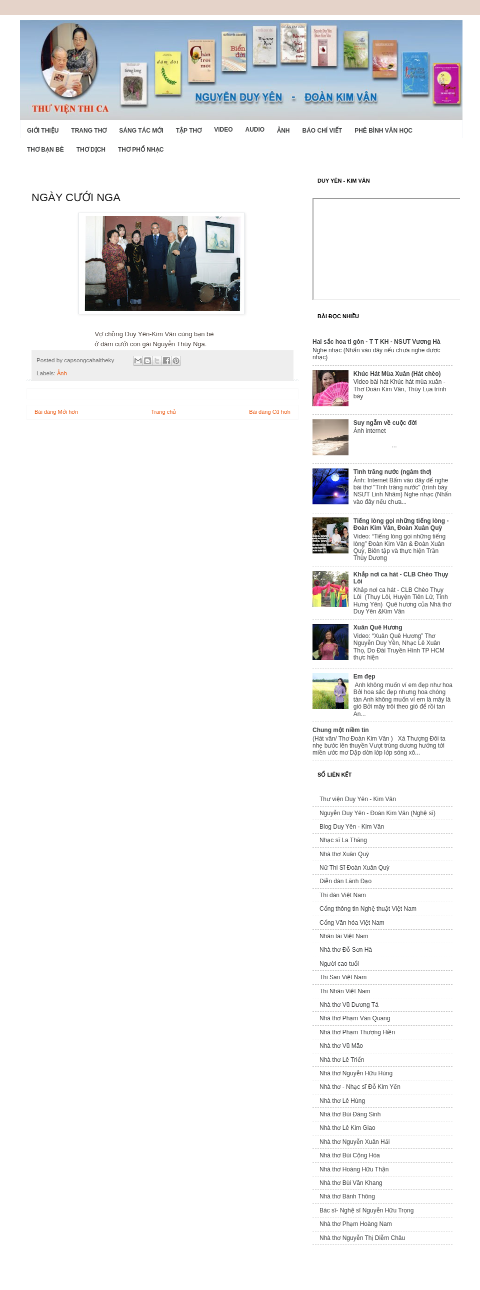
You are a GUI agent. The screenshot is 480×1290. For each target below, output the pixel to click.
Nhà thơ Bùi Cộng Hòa (350, 1155)
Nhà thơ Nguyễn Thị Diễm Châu (362, 1237)
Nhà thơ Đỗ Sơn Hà (346, 949)
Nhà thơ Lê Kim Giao (348, 1127)
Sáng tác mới (141, 130)
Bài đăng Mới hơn (56, 412)
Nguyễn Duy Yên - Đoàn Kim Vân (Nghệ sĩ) (378, 813)
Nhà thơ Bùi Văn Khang (351, 1182)
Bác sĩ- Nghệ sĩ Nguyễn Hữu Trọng (367, 1210)
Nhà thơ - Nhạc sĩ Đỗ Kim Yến (360, 1086)
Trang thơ (88, 130)
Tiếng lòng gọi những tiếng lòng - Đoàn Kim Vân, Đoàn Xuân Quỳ (401, 524)
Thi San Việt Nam (343, 977)
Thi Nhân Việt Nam (345, 991)
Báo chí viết (322, 130)
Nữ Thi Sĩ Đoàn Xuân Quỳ (355, 867)
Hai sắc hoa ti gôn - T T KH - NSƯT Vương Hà (376, 341)
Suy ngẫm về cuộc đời (385, 422)
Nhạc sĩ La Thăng (343, 840)
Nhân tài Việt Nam (344, 936)
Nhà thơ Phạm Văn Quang (355, 1018)
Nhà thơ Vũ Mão (341, 1045)
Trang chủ (163, 412)
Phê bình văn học (383, 130)
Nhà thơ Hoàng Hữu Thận (354, 1169)
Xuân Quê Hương (378, 627)
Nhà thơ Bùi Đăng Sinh (350, 1114)
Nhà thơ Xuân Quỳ (344, 854)
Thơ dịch (91, 149)
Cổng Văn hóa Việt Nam (352, 922)
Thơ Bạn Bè (45, 149)
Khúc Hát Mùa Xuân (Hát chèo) (397, 373)
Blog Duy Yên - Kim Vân (352, 826)
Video (223, 129)
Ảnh (283, 130)
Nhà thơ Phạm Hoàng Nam (356, 1223)
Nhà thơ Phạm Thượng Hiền (357, 1032)
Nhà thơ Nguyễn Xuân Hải (355, 1141)
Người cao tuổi (339, 963)
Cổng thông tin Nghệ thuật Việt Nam (368, 908)
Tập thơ (189, 130)
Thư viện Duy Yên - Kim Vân (358, 799)
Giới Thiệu (42, 130)
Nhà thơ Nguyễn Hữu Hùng (356, 1073)
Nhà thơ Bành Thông (347, 1196)
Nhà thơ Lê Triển (342, 1059)
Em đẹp (365, 676)
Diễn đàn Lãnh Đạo (346, 881)
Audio (254, 129)
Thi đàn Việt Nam (343, 895)
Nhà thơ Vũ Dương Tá (349, 1004)
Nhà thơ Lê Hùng (342, 1100)
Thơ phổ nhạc (141, 149)
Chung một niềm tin (340, 730)
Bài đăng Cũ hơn (269, 412)
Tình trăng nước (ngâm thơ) (393, 471)
